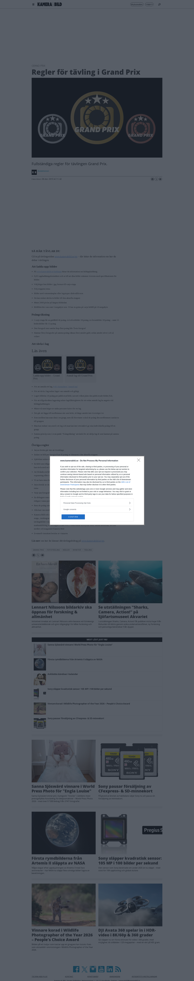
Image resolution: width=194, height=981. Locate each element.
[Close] (139, 461)
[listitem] (97, 503)
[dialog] (97, 490)
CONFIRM (73, 517)
